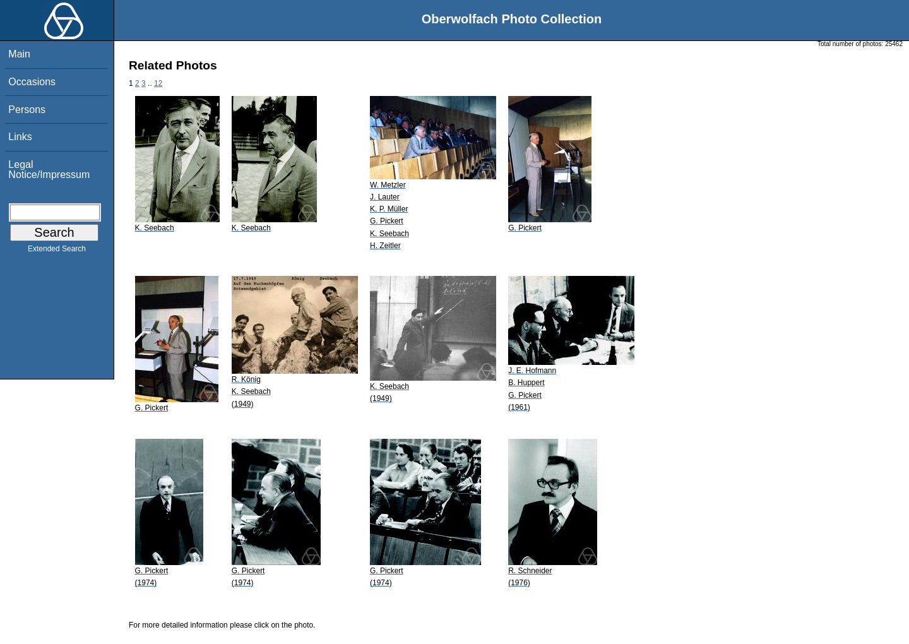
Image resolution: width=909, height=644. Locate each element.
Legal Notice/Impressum (49, 169)
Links (20, 136)
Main (19, 54)
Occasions (32, 81)
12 (158, 83)
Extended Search (57, 251)
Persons (26, 109)
